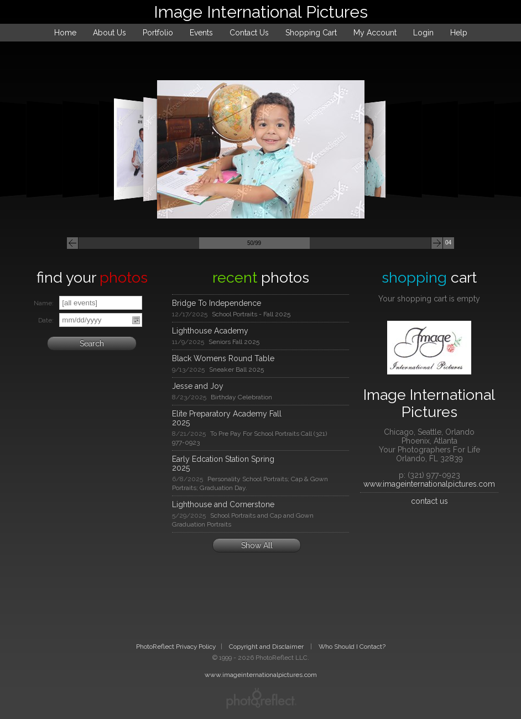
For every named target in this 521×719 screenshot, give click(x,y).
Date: (46, 320)
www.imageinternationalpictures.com (429, 484)
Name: (44, 303)
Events (201, 32)
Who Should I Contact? (352, 646)
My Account (375, 32)
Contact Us (249, 32)
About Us (109, 32)
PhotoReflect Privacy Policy (176, 646)
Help (458, 32)
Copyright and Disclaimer (267, 646)
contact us (429, 501)
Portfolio (158, 32)
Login (423, 32)
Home (65, 32)
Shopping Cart (311, 32)
